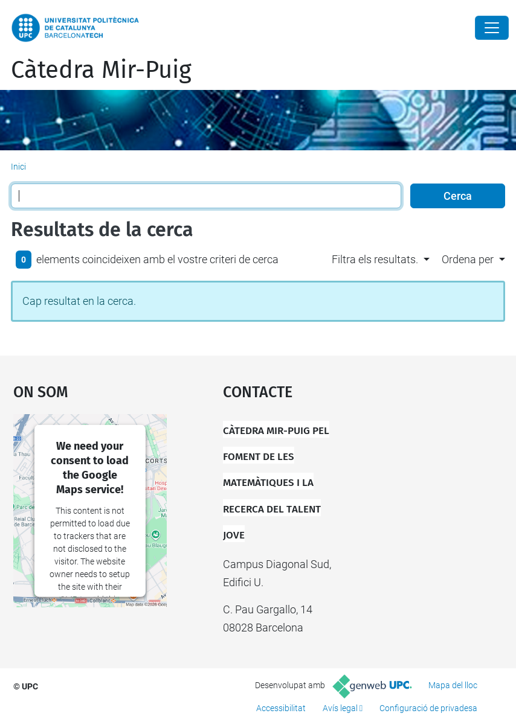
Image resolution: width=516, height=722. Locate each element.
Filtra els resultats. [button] (375, 259)
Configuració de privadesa (428, 708)
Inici (18, 166)
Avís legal (340, 708)
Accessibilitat (281, 708)
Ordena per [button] (468, 259)
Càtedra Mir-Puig (101, 70)
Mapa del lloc (452, 685)
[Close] (492, 28)
